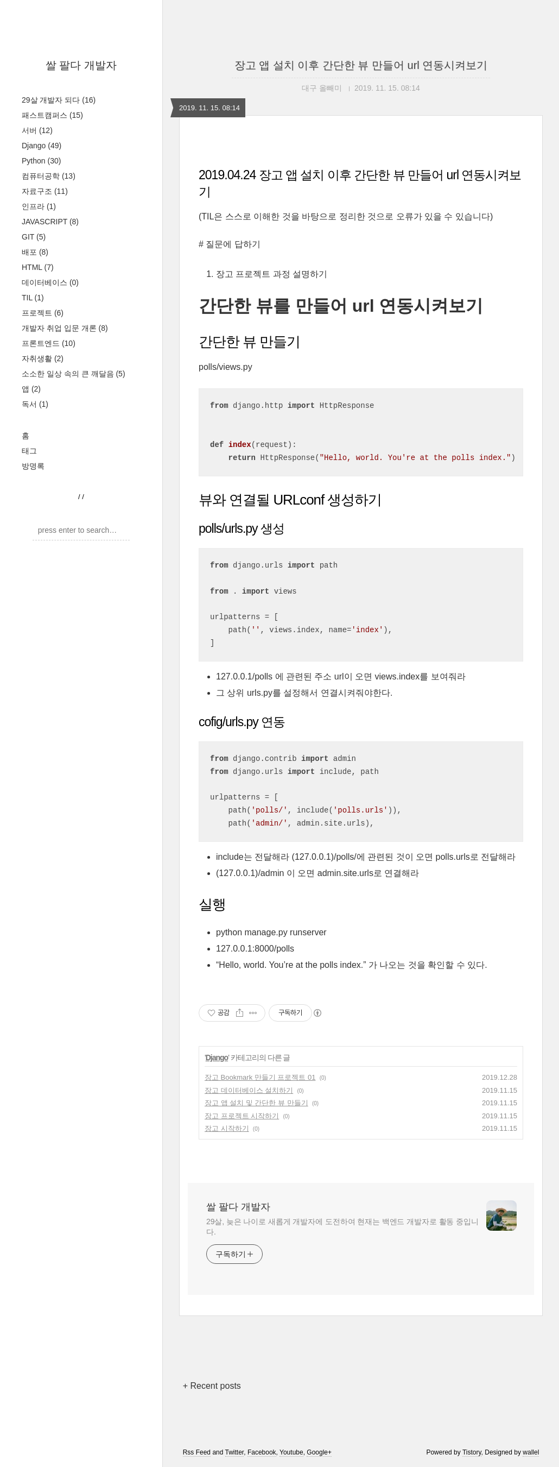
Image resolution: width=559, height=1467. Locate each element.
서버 (37, 130)
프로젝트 (42, 312)
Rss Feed (197, 1452)
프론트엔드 (48, 343)
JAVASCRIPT (50, 221)
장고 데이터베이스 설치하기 (249, 1090)
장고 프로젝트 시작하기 (242, 1116)
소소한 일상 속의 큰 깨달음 (73, 373)
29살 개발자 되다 (59, 100)
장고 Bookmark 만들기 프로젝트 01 (260, 1077)
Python (41, 160)
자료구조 (45, 191)
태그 (29, 450)
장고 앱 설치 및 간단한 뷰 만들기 (256, 1103)
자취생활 (42, 358)
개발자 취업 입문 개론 (65, 328)
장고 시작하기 (227, 1128)
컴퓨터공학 (48, 176)
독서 (35, 404)
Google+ (319, 1452)
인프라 (39, 206)
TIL (33, 297)
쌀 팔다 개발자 (81, 65)
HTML (38, 267)
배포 (35, 252)
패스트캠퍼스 (52, 115)
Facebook (261, 1452)
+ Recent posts (212, 1385)
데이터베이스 (50, 282)
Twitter (234, 1452)
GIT (34, 236)
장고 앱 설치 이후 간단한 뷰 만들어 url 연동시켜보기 (361, 65)
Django (41, 145)
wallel (531, 1452)
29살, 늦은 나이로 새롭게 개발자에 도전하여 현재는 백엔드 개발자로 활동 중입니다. (342, 1226)
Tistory (471, 1452)
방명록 (33, 466)
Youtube (291, 1452)
